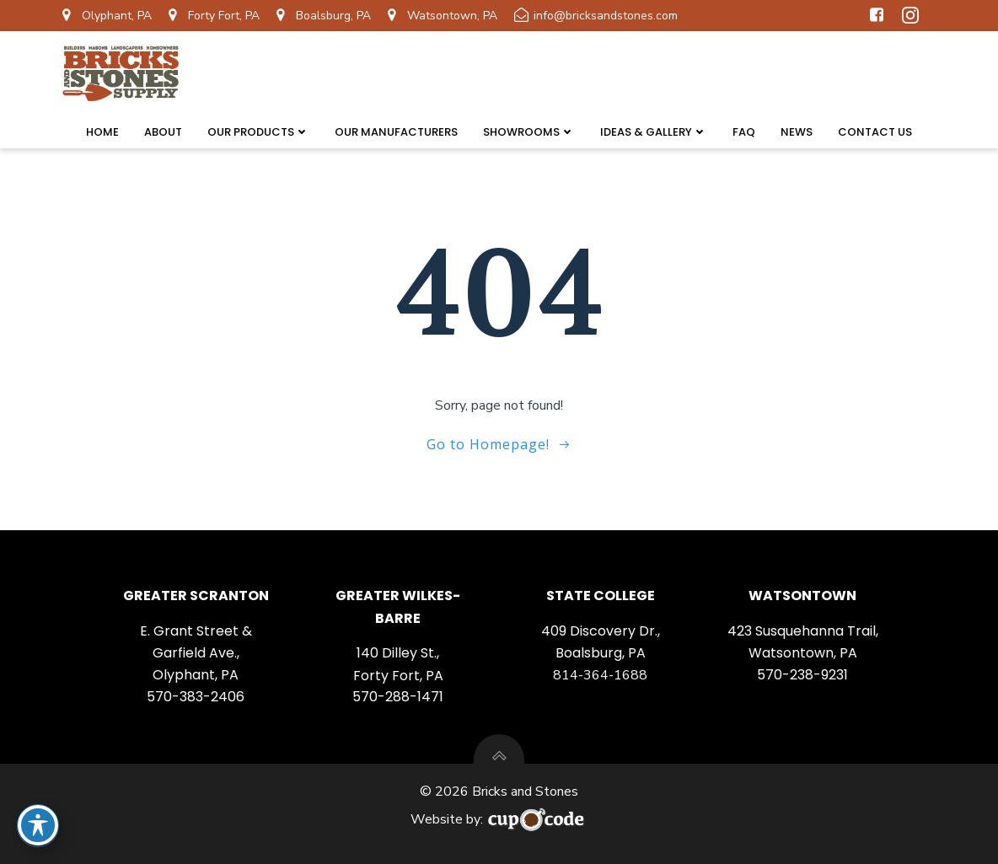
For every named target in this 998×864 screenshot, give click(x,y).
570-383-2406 (195, 696)
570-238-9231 (802, 674)
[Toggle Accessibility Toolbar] (38, 825)
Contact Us (875, 132)
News (797, 132)
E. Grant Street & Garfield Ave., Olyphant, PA (196, 652)
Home (102, 132)
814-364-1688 (600, 675)
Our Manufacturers (396, 132)
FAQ (743, 132)
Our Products (258, 132)
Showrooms (529, 132)
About (163, 132)
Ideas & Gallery (653, 132)
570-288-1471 (397, 696)
